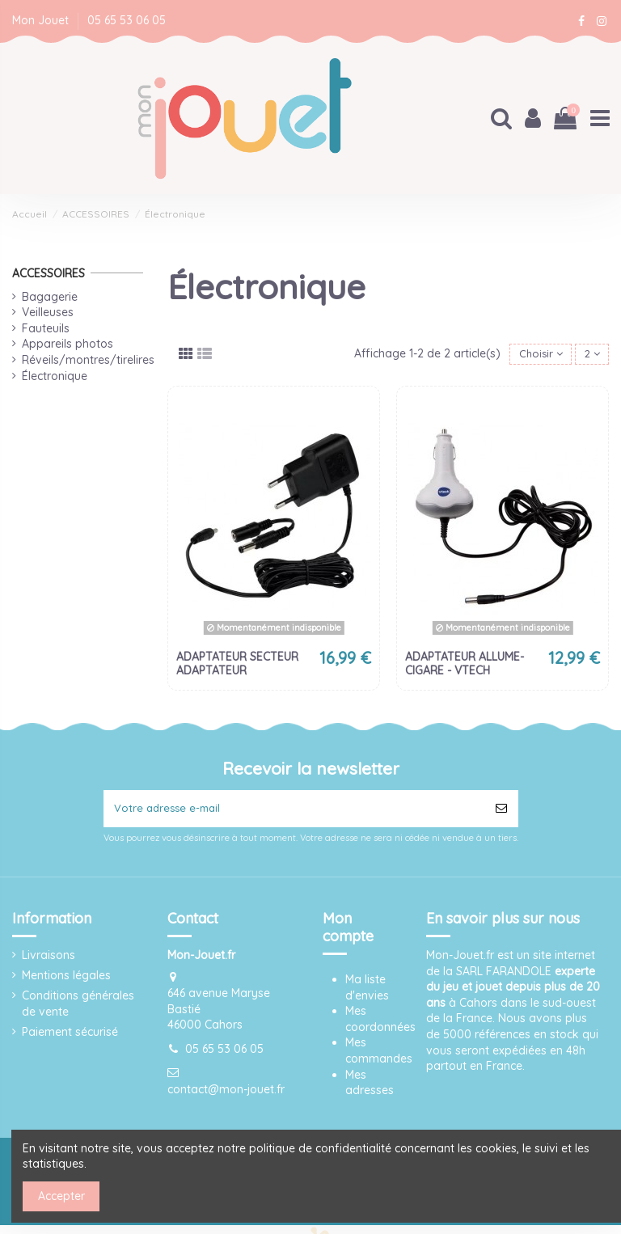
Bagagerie (50, 295)
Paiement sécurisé (70, 1035)
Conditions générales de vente (78, 1007)
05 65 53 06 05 (126, 20)
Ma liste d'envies (367, 990)
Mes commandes (378, 1053)
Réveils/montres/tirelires (88, 359)
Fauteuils (46, 326)
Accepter (61, 1196)
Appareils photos (67, 343)
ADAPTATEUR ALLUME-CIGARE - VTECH (464, 663)
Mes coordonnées (380, 1022)
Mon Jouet (42, 20)
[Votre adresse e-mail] (294, 810)
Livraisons (48, 958)
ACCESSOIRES (48, 271)
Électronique (54, 374)
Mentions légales (66, 978)
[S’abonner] (501, 810)
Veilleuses (48, 311)
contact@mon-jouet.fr (226, 1092)
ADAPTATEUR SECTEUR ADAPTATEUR (237, 663)
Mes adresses (369, 1086)
